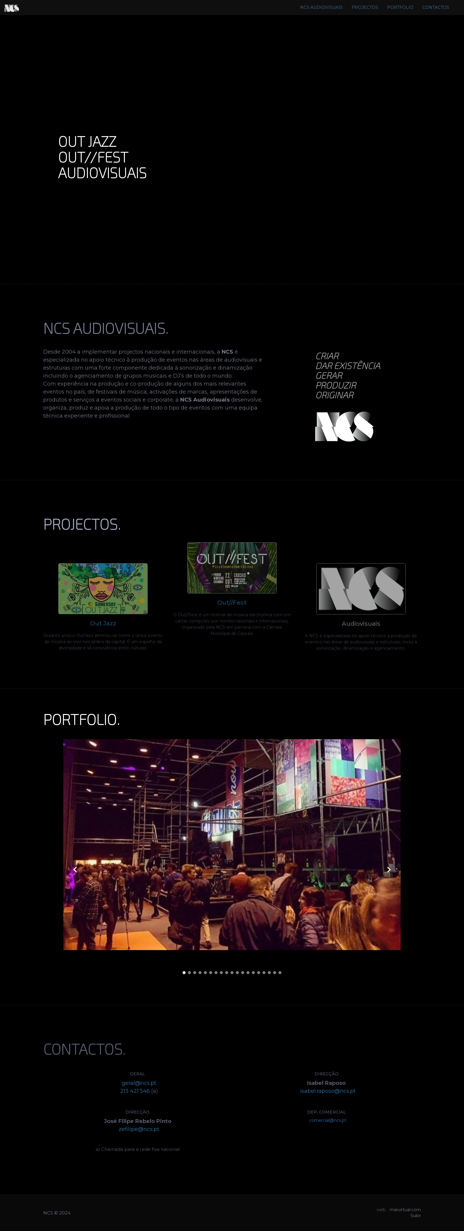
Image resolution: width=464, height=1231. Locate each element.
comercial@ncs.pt (327, 1120)
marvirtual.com (405, 1209)
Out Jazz (103, 635)
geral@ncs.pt (139, 1083)
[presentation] (75, 870)
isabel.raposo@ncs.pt (328, 1091)
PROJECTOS (365, 7)
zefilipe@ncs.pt (139, 1129)
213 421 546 (135, 1091)
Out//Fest (231, 590)
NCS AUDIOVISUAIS (321, 7)
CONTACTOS (435, 7)
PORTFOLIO (400, 7)
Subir (415, 1215)
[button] (184, 973)
